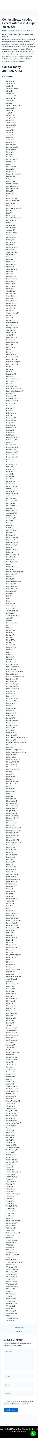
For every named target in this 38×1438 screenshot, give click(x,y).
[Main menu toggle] (34, 5)
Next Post (19, 1331)
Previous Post (19, 1327)
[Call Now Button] (33, 1433)
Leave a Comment (8, 30)
